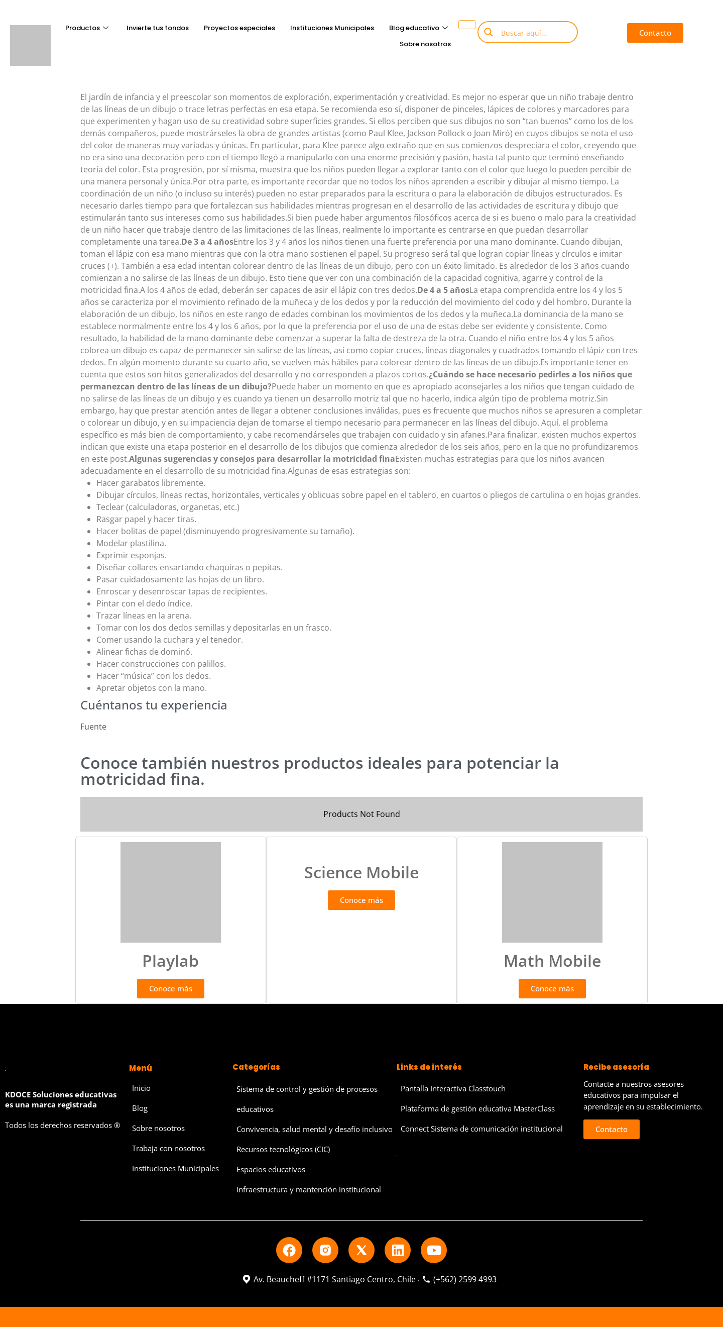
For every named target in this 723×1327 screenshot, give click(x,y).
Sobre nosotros (425, 44)
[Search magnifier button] (488, 32)
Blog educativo (418, 28)
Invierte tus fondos (158, 28)
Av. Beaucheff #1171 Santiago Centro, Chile (329, 1279)
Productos (86, 28)
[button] (656, 33)
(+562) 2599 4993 (459, 1279)
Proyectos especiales (239, 28)
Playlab (170, 960)
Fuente (93, 726)
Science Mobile (361, 872)
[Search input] (535, 32)
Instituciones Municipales (332, 28)
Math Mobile (552, 960)
